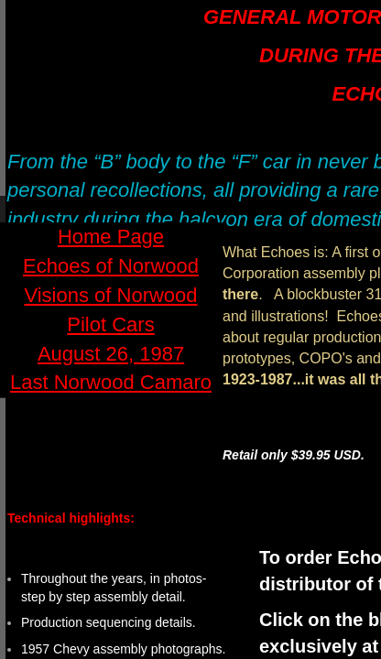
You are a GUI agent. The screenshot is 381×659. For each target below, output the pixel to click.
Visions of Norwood (110, 295)
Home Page (111, 236)
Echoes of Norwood (111, 265)
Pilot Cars (110, 324)
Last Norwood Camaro (111, 382)
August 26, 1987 (111, 353)
